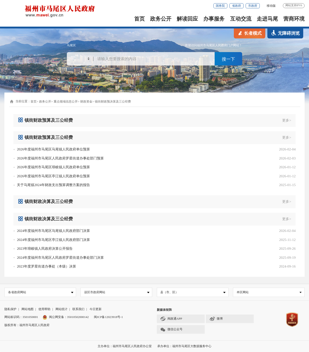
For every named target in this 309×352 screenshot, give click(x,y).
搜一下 (228, 59)
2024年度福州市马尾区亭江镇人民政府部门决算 (53, 240)
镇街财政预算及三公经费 (45, 120)
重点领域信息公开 (66, 101)
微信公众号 (171, 329)
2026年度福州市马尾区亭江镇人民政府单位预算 (53, 176)
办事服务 (214, 19)
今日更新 (96, 309)
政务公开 (160, 19)
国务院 (220, 5)
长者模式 (250, 33)
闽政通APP (171, 319)
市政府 (252, 5)
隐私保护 (10, 309)
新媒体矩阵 (164, 310)
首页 (139, 19)
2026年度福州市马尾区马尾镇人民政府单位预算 (53, 149)
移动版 (271, 5)
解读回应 (187, 19)
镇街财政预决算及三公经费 (113, 101)
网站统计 (62, 309)
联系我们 (78, 309)
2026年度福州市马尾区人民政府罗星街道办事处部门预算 (60, 158)
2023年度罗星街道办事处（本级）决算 (46, 266)
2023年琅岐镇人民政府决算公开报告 (45, 248)
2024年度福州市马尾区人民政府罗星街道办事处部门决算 (60, 257)
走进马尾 (267, 19)
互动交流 (240, 19)
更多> (286, 120)
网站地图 (28, 309)
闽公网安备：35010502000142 (69, 317)
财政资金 (86, 101)
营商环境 (294, 19)
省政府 (236, 5)
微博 (216, 319)
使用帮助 (44, 309)
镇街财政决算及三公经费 (45, 201)
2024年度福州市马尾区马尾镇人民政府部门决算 (53, 231)
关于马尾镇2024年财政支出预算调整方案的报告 (53, 185)
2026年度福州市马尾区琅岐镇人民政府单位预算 (53, 167)
